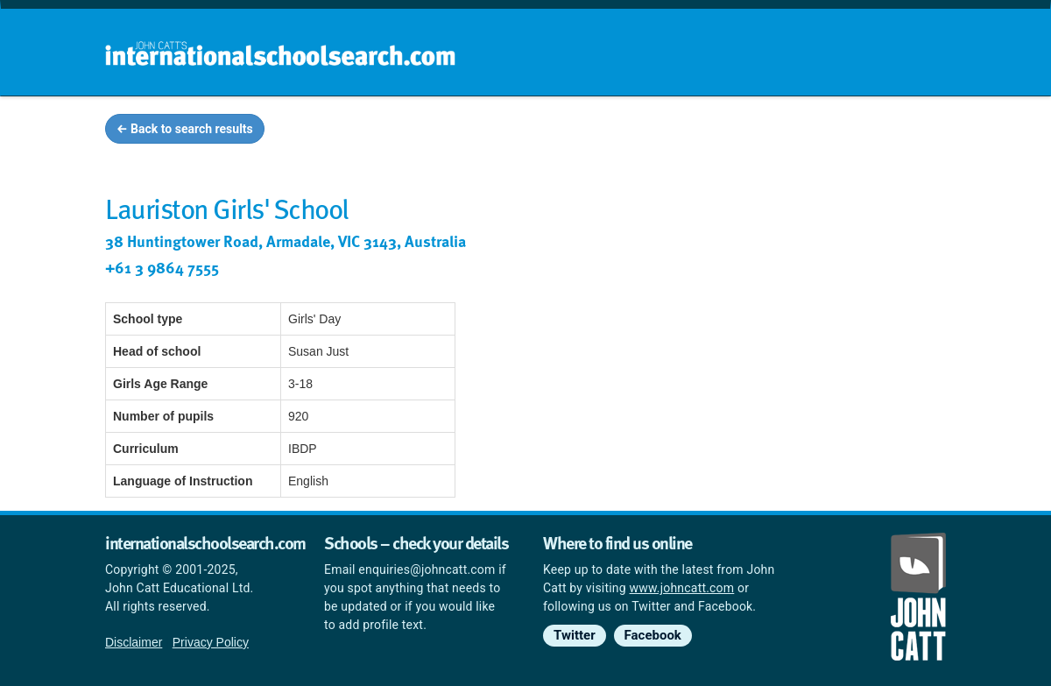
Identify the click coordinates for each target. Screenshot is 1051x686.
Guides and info (716, 131)
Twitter (575, 635)
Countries (830, 131)
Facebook (652, 635)
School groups (586, 131)
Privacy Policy (211, 642)
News (912, 131)
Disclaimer (133, 642)
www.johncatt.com (682, 588)
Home (487, 131)
